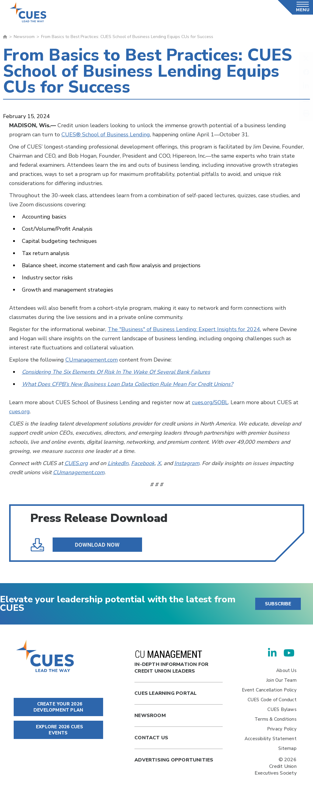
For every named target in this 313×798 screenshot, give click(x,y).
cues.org (19, 411)
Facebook (143, 463)
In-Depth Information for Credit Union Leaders (171, 662)
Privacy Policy (282, 729)
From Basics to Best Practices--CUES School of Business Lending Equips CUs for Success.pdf (91, 545)
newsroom (150, 715)
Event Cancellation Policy (269, 690)
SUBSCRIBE (278, 604)
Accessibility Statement (271, 739)
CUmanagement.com (91, 359)
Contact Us (151, 737)
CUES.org (76, 463)
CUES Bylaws (281, 709)
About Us (286, 670)
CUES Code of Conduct (272, 700)
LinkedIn (118, 463)
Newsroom (24, 37)
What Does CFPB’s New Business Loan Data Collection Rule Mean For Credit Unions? (127, 384)
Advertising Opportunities (173, 760)
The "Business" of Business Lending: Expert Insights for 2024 (184, 329)
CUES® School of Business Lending (105, 134)
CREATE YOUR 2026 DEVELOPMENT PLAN (58, 707)
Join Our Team (281, 680)
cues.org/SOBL (210, 402)
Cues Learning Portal (165, 693)
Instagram (186, 463)
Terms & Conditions (276, 719)
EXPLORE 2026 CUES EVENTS (58, 730)
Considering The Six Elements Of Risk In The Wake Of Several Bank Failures (116, 372)
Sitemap (287, 748)
